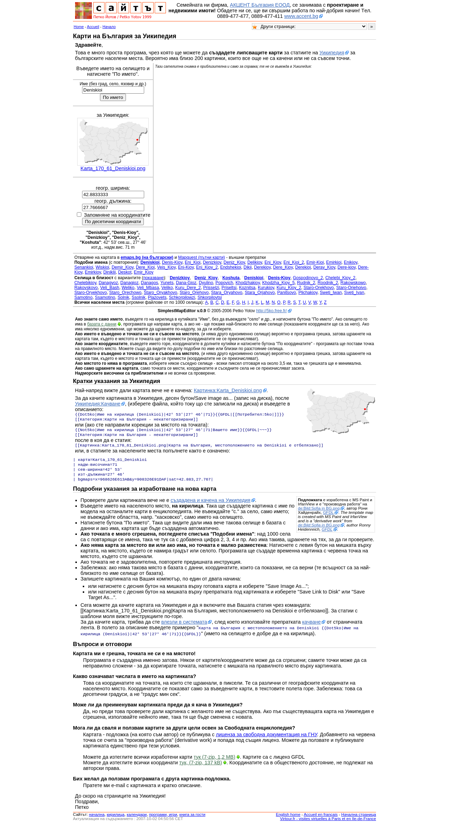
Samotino (83, 297)
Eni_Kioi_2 (293, 262)
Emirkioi (334, 262)
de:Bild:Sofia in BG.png (319, 515)
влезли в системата (184, 629)
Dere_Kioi (145, 267)
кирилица (115, 821)
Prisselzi (211, 287)
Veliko (167, 287)
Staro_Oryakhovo (160, 292)
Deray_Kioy (324, 267)
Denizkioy (212, 262)
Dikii (247, 267)
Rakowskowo (353, 282)
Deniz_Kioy (234, 262)
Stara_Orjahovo (260, 292)
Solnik (123, 297)
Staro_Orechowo (125, 292)
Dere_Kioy (283, 267)
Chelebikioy (85, 282)
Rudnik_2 (306, 282)
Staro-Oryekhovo (90, 292)
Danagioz (129, 282)
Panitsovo (286, 292)
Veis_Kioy (166, 267)
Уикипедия (332, 52)
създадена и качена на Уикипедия (210, 507)
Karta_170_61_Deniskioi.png (113, 168)
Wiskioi (102, 267)
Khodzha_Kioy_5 (278, 282)
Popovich (224, 282)
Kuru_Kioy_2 (288, 287)
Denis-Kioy (172, 262)
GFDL (328, 519)
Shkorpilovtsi (209, 297)
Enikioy (350, 262)
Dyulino (206, 282)
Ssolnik (138, 297)
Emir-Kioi (315, 262)
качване (311, 629)
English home (288, 821)
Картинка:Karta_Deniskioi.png (228, 390)
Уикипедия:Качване (98, 404)
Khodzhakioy (247, 282)
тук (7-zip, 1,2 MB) (214, 763)
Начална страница (358, 821)
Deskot (125, 272)
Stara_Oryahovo (226, 292)
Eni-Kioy (186, 267)
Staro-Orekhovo (318, 287)
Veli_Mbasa (148, 287)
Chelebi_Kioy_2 (340, 277)
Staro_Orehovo (194, 292)
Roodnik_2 (327, 282)
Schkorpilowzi (182, 297)
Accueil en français (321, 821)
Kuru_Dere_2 (188, 287)
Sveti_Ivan (354, 292)
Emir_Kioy (144, 272)
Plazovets (157, 297)
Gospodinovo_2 (308, 277)
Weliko (128, 287)
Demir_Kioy (122, 267)
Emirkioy (93, 272)
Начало (109, 27)
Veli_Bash (109, 287)
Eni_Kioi (193, 262)
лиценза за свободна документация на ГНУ (266, 741)
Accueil (93, 27)
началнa (96, 821)
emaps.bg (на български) (147, 257)
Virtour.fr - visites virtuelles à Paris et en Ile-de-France (328, 825)
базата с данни (101, 324)
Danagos (149, 282)
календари (137, 821)
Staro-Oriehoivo (351, 287)
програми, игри (163, 821)
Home (79, 27)
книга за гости (192, 821)
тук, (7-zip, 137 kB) (200, 769)
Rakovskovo (86, 287)
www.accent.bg (301, 16)
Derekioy (262, 267)
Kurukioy (266, 287)
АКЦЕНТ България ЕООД (259, 5)
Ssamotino (105, 297)
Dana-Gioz (186, 282)
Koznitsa (247, 287)
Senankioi (83, 267)
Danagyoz (108, 282)
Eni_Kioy (272, 262)
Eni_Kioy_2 (207, 267)
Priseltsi (229, 287)
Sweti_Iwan (331, 292)
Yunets (166, 282)
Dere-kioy (346, 267)
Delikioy (254, 262)
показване (153, 277)
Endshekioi (230, 267)
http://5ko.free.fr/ (271, 310)
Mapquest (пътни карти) (201, 257)
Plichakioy (308, 292)
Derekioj (303, 267)
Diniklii (109, 272)
